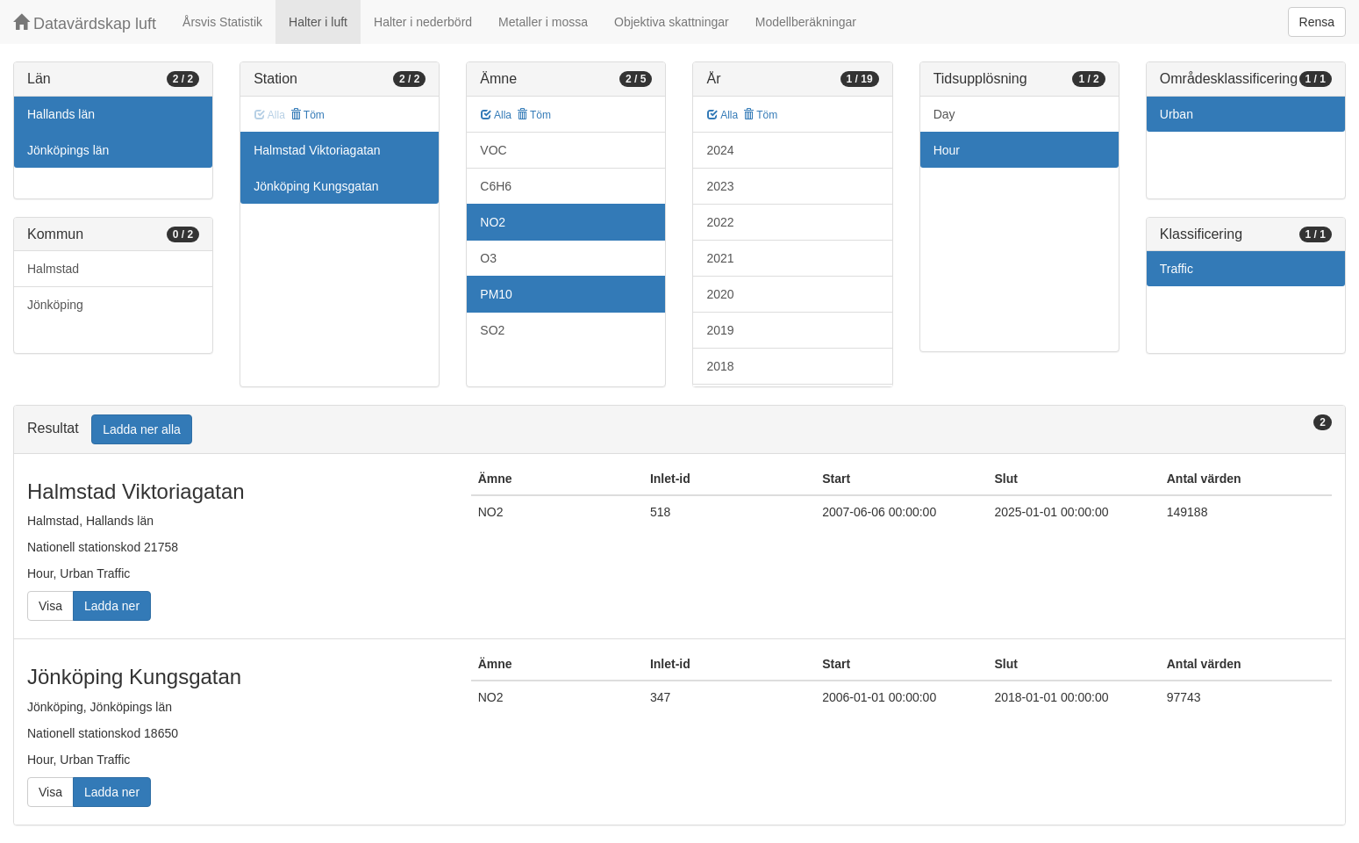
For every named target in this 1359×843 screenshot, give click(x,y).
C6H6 (495, 186)
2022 (719, 222)
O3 (488, 258)
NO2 (492, 222)
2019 (719, 330)
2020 (719, 294)
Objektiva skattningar (671, 22)
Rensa (1316, 22)
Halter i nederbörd (423, 22)
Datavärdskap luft (84, 23)
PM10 (496, 294)
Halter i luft (318, 22)
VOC (493, 150)
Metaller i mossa (543, 22)
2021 (719, 258)
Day (944, 114)
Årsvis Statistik (222, 22)
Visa (50, 606)
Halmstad (53, 269)
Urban (1176, 114)
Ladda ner (111, 606)
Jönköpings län (68, 150)
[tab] (679, 430)
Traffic (1176, 269)
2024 (719, 150)
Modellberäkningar (805, 22)
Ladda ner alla (142, 429)
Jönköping (55, 305)
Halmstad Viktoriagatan (317, 150)
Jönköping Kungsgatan (316, 186)
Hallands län (61, 114)
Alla (496, 115)
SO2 (492, 330)
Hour (946, 150)
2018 (719, 366)
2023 (719, 186)
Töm (307, 115)
